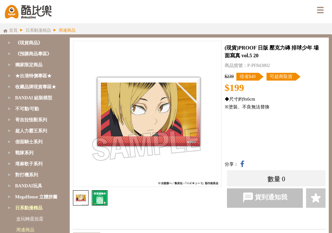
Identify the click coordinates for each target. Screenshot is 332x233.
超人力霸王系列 (31, 130)
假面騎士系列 (28, 141)
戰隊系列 (24, 152)
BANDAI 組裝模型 (34, 97)
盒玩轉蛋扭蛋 (29, 218)
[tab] (33, 54)
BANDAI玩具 (28, 185)
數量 (273, 179)
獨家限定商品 (28, 64)
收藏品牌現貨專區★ (35, 86)
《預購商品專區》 (33, 53)
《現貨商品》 (28, 42)
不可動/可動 (27, 108)
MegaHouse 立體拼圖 (36, 196)
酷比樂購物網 (28, 11)
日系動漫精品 (28, 207)
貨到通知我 (265, 198)
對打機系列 (26, 174)
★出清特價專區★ (33, 75)
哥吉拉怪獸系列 (31, 119)
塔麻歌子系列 (28, 163)
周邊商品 (25, 229)
